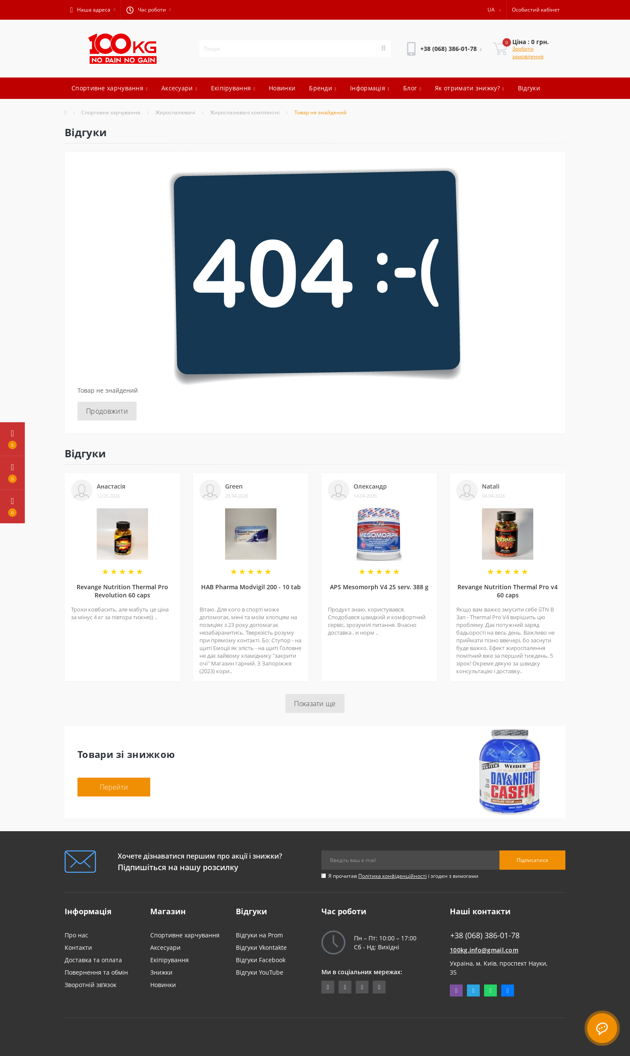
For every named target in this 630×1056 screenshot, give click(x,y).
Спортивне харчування (109, 88)
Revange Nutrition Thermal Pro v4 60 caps (508, 591)
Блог (412, 88)
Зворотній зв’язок (90, 985)
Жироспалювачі (175, 112)
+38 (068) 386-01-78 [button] (485, 935)
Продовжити (107, 411)
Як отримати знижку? (469, 88)
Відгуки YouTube (259, 972)
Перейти (114, 787)
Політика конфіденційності (392, 876)
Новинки (282, 88)
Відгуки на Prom (259, 935)
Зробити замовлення (528, 52)
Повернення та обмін (96, 972)
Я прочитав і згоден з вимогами (403, 876)
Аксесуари (179, 88)
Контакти (78, 947)
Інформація (369, 88)
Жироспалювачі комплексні (244, 112)
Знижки (161, 972)
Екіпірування (233, 88)
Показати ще (315, 703)
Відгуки (529, 88)
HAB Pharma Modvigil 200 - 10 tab (251, 587)
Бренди (322, 88)
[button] (93, 10)
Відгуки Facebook (260, 960)
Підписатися (532, 860)
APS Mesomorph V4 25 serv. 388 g (379, 587)
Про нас (76, 935)
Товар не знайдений (320, 112)
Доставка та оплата (93, 960)
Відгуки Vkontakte (261, 947)
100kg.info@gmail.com (484, 950)
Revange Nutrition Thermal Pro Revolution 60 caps (122, 591)
